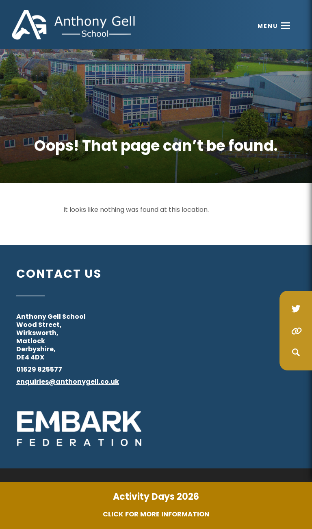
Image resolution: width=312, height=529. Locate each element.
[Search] (295, 352)
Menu (268, 26)
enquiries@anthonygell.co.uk (67, 381)
